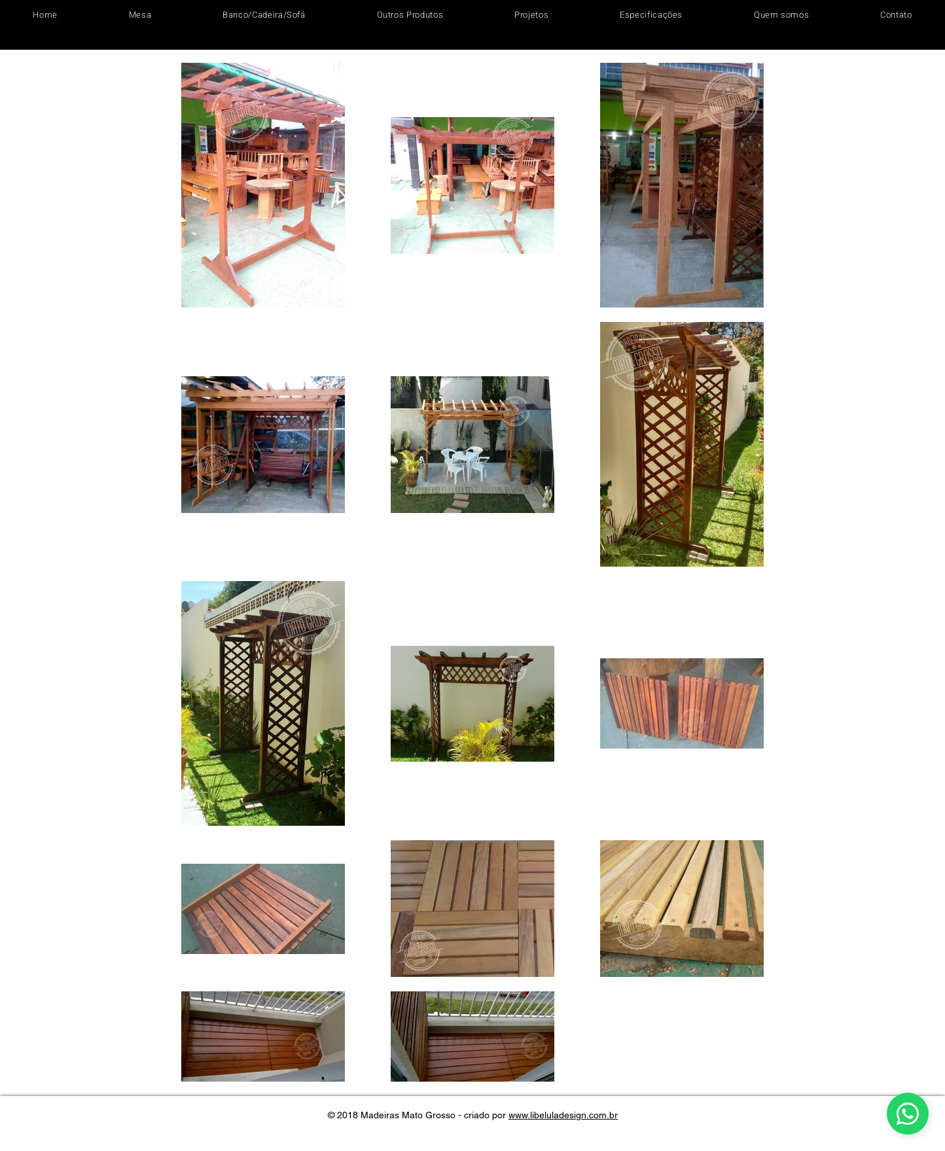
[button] (140, 14)
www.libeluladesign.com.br (563, 1115)
